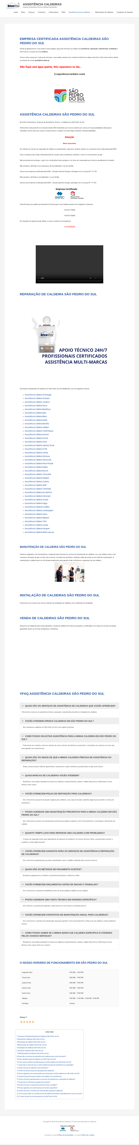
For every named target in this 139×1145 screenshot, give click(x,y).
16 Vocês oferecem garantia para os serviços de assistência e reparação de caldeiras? (47, 1080)
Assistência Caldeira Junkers (37, 403)
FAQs (63, 13)
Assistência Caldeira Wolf (36, 486)
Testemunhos (53, 13)
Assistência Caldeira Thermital (38, 490)
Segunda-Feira (27, 974)
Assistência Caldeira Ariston (37, 435)
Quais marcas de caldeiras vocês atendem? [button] (50, 776)
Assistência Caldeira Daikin (36, 468)
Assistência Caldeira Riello (36, 421)
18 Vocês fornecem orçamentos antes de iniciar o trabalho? (38, 1086)
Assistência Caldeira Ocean (36, 501)
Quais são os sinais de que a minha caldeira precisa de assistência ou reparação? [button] (66, 760)
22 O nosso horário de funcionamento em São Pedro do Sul (38, 1097)
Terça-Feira (26, 979)
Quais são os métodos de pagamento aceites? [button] (52, 870)
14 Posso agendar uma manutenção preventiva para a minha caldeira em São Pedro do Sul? (49, 1075)
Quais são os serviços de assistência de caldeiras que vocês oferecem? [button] (69, 706)
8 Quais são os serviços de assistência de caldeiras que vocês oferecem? (42, 1057)
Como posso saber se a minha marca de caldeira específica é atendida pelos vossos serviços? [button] (67, 935)
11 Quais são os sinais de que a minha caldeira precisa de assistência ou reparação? (46, 1066)
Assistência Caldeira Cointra (37, 482)
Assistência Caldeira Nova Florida (39, 464)
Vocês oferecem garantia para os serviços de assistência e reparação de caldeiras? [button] (68, 853)
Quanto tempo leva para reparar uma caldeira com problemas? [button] (63, 834)
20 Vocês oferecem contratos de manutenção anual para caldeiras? (41, 1092)
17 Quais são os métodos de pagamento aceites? (34, 1083)
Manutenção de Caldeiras (104, 13)
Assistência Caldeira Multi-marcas (39, 533)
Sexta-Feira (26, 994)
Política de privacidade (65, 1136)
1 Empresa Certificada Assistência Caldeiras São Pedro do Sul (38, 1037)
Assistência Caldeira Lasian (36, 526)
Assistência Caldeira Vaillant (37, 428)
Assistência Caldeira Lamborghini (39, 511)
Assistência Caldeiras (46, 5)
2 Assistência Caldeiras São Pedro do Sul (31, 1040)
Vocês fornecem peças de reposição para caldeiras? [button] (57, 794)
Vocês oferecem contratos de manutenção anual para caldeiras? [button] (65, 915)
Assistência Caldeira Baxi (35, 414)
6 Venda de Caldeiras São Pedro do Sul (30, 1052)
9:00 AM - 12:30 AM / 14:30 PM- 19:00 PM (84, 999)
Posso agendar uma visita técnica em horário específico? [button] (59, 900)
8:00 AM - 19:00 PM (76, 979)
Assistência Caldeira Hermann (38, 497)
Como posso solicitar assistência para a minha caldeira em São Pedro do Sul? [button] (69, 738)
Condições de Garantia (125, 13)
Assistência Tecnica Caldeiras (79, 13)
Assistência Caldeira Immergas (38, 396)
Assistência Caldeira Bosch (36, 472)
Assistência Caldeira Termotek (38, 475)
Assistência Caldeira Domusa (37, 457)
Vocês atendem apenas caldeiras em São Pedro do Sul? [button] (58, 722)
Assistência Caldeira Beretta (37, 425)
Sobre (23, 13)
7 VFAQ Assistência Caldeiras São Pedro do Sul (33, 1054)
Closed (72, 1005)
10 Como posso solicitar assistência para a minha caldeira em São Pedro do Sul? (45, 1063)
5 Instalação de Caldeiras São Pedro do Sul (32, 1049)
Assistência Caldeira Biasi (36, 417)
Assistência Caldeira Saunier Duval (39, 446)
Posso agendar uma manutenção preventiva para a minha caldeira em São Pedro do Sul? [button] (69, 814)
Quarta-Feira (26, 984)
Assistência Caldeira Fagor (36, 504)
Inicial (16, 13)
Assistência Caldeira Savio (36, 515)
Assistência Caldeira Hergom (37, 530)
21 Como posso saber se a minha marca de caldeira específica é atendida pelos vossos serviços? (51, 1095)
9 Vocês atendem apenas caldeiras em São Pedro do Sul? (37, 1060)
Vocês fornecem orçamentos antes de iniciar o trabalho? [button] (60, 885)
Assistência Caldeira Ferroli (36, 439)
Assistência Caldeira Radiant (37, 479)
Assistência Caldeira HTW (36, 450)
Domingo (25, 1005)
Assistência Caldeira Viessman (38, 461)
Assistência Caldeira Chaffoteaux (39, 432)
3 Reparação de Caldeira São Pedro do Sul (32, 1043)
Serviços (31, 13)
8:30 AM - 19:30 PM (76, 974)
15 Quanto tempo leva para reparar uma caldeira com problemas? (40, 1077)
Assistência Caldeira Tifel (36, 522)
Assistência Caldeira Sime (36, 443)
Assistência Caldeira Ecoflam (37, 508)
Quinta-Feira (26, 989)
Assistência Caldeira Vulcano (37, 399)
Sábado (24, 999)
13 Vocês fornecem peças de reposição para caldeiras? (36, 1072)
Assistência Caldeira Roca (36, 406)
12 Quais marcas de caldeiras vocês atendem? (33, 1069)
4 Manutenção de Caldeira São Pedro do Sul (32, 1046)
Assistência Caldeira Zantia (36, 454)
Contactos (41, 13)
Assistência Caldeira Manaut (37, 519)
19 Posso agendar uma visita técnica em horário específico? (38, 1089)
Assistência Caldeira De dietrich (38, 493)
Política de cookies (87, 1136)
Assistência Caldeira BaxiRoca (38, 410)
